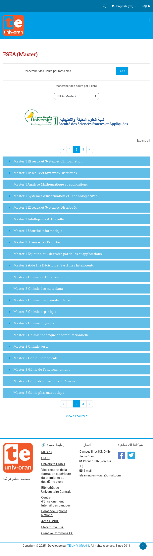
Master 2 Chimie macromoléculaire (41, 300)
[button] (104, 6)
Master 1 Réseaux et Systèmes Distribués (45, 173)
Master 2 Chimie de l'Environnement (42, 277)
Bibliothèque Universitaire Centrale (56, 490)
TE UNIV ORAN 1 (78, 545)
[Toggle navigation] (148, 20)
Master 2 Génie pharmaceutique (39, 393)
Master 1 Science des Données (37, 242)
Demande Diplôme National (54, 513)
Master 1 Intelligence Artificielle (38, 219)
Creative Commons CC (57, 533)
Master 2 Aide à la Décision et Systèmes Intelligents (53, 265)
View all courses (76, 416)
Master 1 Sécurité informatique (38, 231)
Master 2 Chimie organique (35, 312)
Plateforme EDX (52, 527)
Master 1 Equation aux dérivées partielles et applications (57, 254)
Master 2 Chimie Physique (34, 323)
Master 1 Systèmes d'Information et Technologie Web (55, 196)
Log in (146, 6)
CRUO (45, 458)
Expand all (143, 140)
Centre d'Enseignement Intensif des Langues (56, 501)
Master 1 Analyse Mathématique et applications (50, 184)
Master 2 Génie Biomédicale (35, 358)
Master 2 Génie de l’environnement (41, 369)
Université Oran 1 (53, 464)
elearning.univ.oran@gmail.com (100, 475)
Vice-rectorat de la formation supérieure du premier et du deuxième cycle (56, 476)
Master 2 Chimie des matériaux (38, 289)
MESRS (46, 452)
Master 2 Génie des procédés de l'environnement (52, 381)
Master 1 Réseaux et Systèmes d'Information (48, 161)
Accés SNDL (50, 521)
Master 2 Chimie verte (31, 346)
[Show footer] (143, 546)
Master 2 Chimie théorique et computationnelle (51, 335)
